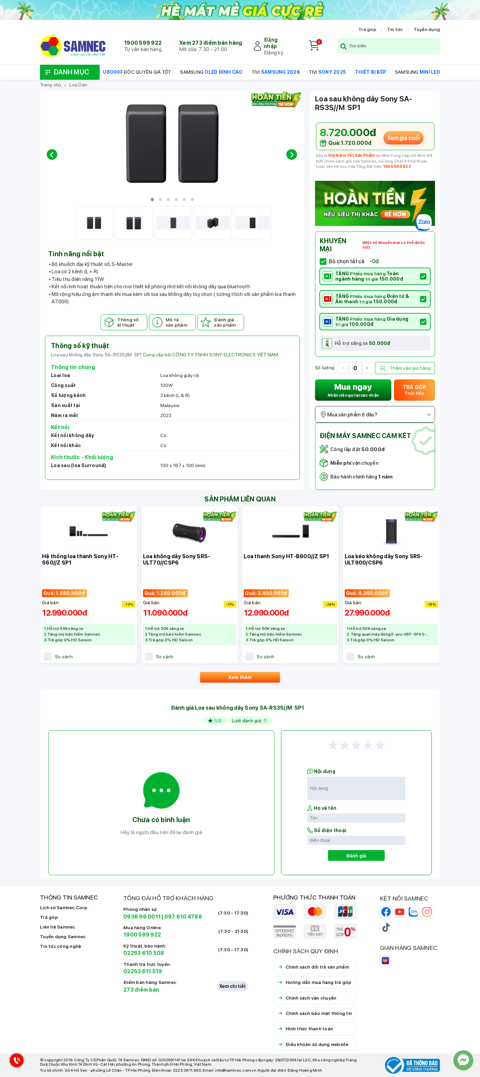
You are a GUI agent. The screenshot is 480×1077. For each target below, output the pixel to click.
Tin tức (395, 29)
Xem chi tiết (232, 986)
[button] (152, 199)
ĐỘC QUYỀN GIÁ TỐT (137, 72)
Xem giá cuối (403, 138)
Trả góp (367, 29)
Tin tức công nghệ (60, 946)
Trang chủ (50, 84)
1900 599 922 (143, 43)
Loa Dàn (78, 84)
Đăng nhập (271, 43)
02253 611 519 (142, 971)
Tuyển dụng (427, 29)
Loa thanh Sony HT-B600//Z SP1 (286, 556)
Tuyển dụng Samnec (63, 936)
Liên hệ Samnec (57, 927)
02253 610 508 (143, 953)
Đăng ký (273, 52)
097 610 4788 (183, 917)
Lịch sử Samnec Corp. (64, 907)
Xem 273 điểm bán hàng (210, 43)
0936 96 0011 (142, 917)
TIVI (276, 72)
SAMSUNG (211, 72)
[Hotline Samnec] (15, 1062)
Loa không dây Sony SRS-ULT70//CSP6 (176, 559)
